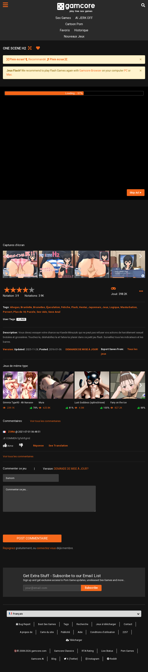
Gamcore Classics (64, 651)
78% (34, 407)
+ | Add (21, 319)
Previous (7, 256)
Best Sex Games (47, 624)
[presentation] (32, 523)
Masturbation (128, 307)
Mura (41, 402)
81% (69, 407)
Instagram (92, 659)
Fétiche (65, 307)
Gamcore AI (37, 659)
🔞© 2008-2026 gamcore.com (30, 651)
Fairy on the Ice (118, 402)
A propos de (26, 632)
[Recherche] (143, 5)
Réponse (38, 445)
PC (126, 70)
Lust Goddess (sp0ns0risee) (90, 402)
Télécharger (74, 640)
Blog (53, 659)
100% (104, 407)
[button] (141, 291)
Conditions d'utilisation (102, 632)
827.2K (116, 407)
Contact (128, 624)
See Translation (58, 445)
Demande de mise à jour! (82, 349)
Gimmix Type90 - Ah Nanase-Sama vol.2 (18, 403)
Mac (9, 74)
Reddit (112, 659)
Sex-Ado (42, 311)
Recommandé (37, 59)
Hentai (83, 307)
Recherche (82, 624)
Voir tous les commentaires (45, 421)
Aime (8, 445)
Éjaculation (53, 307)
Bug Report (23, 624)
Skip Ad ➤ (135, 192)
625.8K (44, 407)
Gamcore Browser (90, 70)
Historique (81, 30)
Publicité (65, 632)
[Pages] (5, 5)
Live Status (107, 651)
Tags (66, 624)
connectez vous (46, 548)
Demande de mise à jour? (71, 468)
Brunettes (39, 307)
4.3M (79, 407)
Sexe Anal (54, 311)
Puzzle (31, 311)
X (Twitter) (71, 659)
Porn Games (127, 651)
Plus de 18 (19, 311)
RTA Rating (88, 651)
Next (140, 256)
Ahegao (14, 307)
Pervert (7, 311)
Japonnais (94, 307)
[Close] (140, 59)
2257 (125, 632)
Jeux (105, 307)
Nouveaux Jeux (74, 36)
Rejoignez (9, 548)
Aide (80, 632)
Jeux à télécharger (106, 624)
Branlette (26, 307)
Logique (114, 307)
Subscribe (91, 587)
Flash (74, 307)
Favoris (65, 30)
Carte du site (47, 632)
